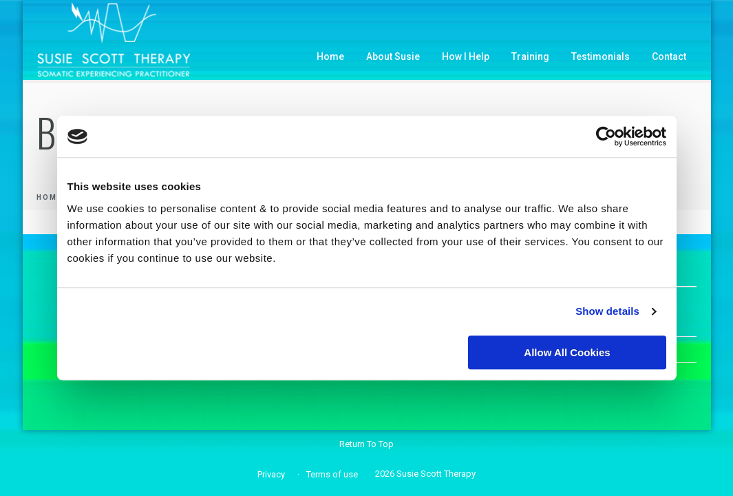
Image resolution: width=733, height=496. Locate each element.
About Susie (393, 56)
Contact (669, 56)
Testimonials (600, 56)
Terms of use (332, 474)
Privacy (271, 474)
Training (530, 56)
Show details (607, 311)
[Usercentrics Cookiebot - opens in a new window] (606, 136)
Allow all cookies (567, 352)
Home (330, 56)
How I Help (465, 56)
